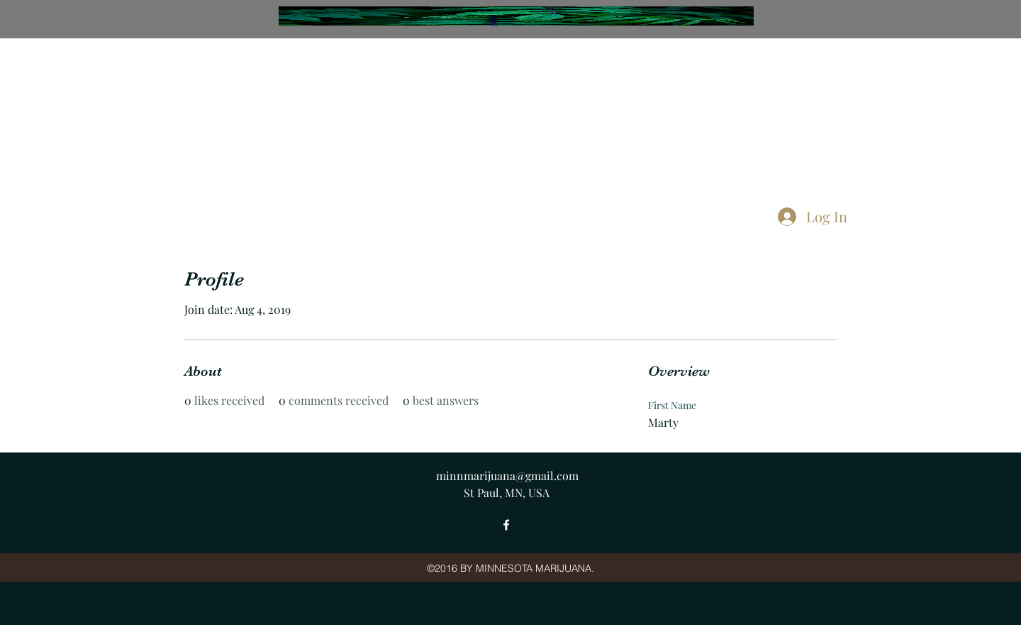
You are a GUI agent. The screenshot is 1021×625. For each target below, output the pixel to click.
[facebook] (506, 525)
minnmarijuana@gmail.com (507, 475)
